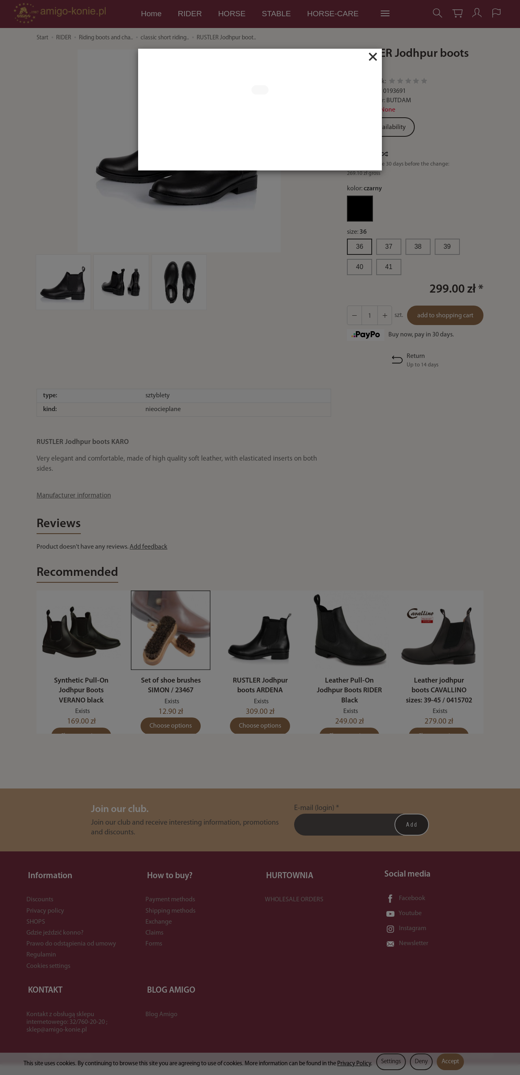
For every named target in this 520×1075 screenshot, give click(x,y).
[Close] (373, 57)
